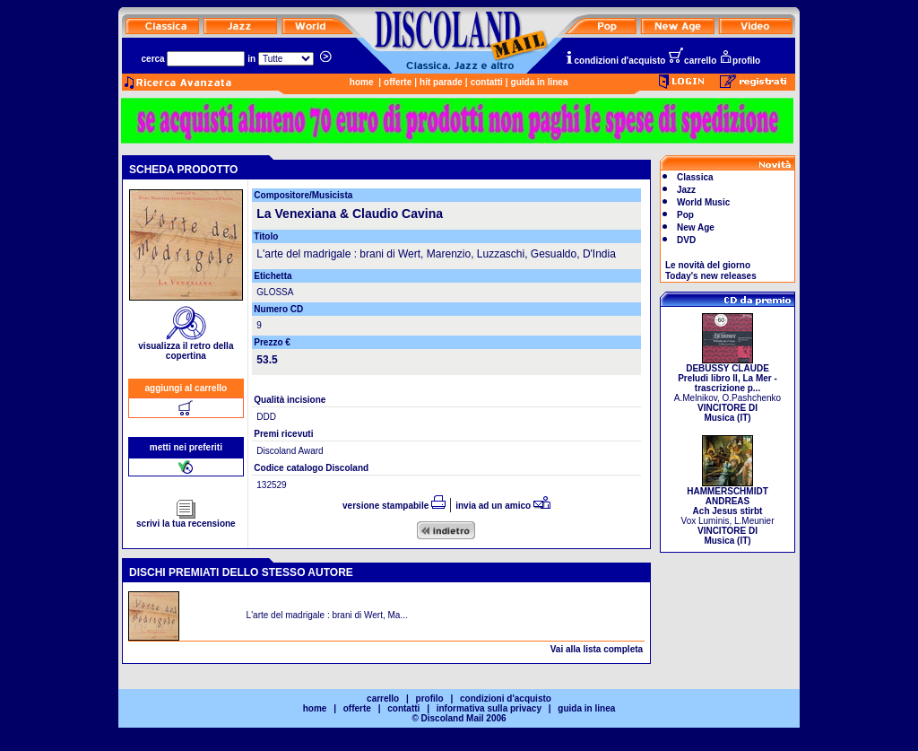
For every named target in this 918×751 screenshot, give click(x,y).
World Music (703, 202)
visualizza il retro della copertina (185, 347)
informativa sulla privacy (489, 708)
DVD (686, 240)
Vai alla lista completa (596, 649)
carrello (692, 60)
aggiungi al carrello (186, 388)
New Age (695, 227)
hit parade (441, 82)
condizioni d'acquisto (615, 60)
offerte (397, 82)
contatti (487, 82)
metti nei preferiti (186, 447)
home (362, 82)
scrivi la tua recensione (186, 519)
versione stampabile (394, 506)
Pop (685, 215)
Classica (695, 177)
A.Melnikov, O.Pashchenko (727, 389)
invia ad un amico (502, 506)
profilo (739, 60)
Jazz (686, 190)
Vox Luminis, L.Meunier (728, 512)
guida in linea (539, 82)
